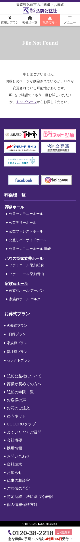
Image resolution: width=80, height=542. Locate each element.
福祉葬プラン (17, 352)
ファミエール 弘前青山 (26, 274)
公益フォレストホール (26, 231)
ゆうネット (16, 416)
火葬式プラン (17, 325)
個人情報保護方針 (22, 504)
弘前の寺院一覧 (20, 392)
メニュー (70, 20)
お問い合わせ (18, 456)
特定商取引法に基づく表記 (30, 496)
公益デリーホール (22, 222)
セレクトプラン (19, 360)
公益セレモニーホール (26, 214)
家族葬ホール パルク (25, 299)
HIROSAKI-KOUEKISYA (39, 523)
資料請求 (14, 464)
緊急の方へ (49, 20)
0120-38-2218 (32, 533)
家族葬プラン (17, 343)
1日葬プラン (16, 334)
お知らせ (14, 472)
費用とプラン (10, 20)
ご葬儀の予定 (18, 488)
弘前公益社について (24, 376)
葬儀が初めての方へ (24, 384)
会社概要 (14, 440)
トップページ (26, 102)
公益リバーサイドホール (28, 240)
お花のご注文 (18, 408)
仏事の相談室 (18, 480)
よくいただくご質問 (24, 432)
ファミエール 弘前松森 (26, 265)
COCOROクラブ (21, 424)
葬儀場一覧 (29, 20)
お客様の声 (16, 400)
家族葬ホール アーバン (26, 290)
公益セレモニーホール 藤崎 (30, 249)
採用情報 (14, 448)
